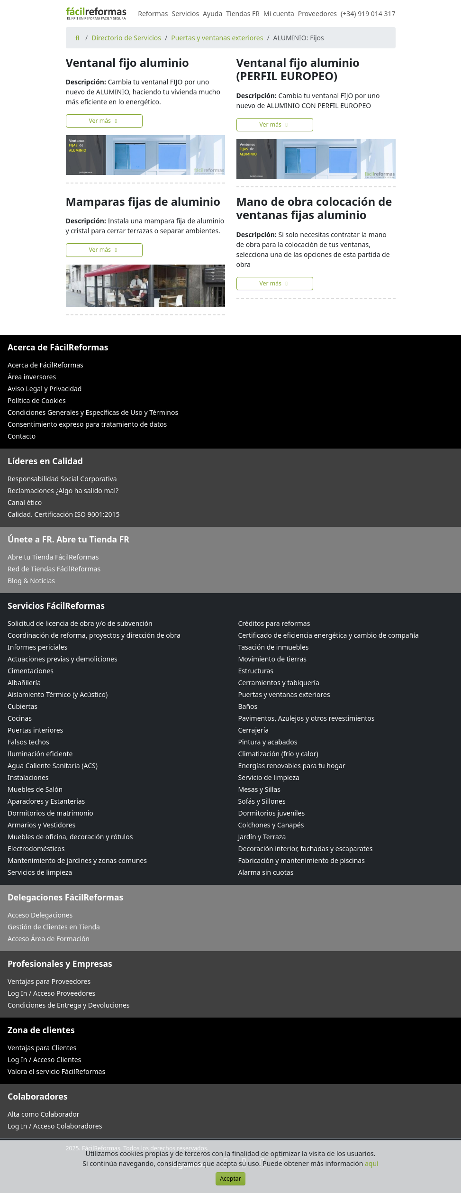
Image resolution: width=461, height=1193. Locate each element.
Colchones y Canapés (271, 824)
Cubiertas (22, 706)
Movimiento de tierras (272, 658)
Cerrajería (253, 729)
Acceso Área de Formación (49, 938)
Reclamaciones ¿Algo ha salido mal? (63, 490)
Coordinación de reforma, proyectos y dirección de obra (94, 635)
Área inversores (32, 376)
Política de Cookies (37, 400)
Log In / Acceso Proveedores (51, 993)
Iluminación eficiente (40, 753)
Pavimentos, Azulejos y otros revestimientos (306, 718)
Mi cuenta (278, 13)
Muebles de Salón (35, 789)
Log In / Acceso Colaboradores (55, 1125)
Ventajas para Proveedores (49, 981)
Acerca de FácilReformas (45, 364)
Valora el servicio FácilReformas (56, 1071)
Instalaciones (28, 777)
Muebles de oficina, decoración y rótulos (70, 836)
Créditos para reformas (274, 623)
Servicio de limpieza (268, 777)
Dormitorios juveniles (271, 812)
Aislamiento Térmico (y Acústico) (58, 694)
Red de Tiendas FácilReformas (54, 568)
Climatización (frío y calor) (278, 753)
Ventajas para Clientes (42, 1047)
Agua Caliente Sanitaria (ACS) (53, 765)
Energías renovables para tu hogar (291, 765)
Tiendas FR (243, 13)
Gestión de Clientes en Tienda (54, 926)
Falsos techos (28, 741)
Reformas (153, 13)
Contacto (22, 435)
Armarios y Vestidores (41, 824)
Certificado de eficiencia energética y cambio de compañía (328, 635)
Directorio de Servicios (126, 37)
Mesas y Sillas (259, 789)
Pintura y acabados (268, 741)
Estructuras (255, 670)
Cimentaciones (31, 670)
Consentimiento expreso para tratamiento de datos (87, 424)
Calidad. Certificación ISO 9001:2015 (64, 514)
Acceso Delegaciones (40, 914)
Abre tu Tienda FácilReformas (53, 556)
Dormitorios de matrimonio (50, 812)
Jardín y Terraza (262, 836)
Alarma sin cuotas (266, 872)
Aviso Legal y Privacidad (44, 388)
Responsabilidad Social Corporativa (62, 478)
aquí (372, 1163)
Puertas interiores (35, 729)
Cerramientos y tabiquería (278, 682)
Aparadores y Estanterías (46, 801)
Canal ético (25, 502)
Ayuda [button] (212, 13)
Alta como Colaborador (44, 1114)
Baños (248, 706)
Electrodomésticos (36, 848)
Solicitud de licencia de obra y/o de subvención (80, 623)
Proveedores (317, 13)
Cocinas (20, 718)
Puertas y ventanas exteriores (217, 37)
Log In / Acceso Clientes (44, 1059)
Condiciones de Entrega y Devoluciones (69, 1004)
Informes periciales (37, 647)
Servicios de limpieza (40, 872)
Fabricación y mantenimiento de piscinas (301, 860)
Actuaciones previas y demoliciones (63, 658)
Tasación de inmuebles (273, 647)
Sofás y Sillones (262, 801)
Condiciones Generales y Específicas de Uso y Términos (93, 412)
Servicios (185, 13)
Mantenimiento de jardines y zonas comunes (77, 860)
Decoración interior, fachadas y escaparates (305, 848)
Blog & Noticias (31, 580)
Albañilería (24, 682)
